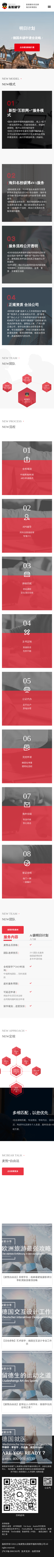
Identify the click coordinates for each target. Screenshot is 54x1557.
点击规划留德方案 (27, 47)
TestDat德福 (15, 1532)
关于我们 (14, 1472)
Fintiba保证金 (27, 1529)
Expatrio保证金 (40, 1529)
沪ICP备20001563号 (11, 1551)
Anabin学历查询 (39, 1526)
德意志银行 (43, 1532)
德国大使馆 (6, 1526)
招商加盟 (40, 1472)
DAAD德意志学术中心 (11, 1529)
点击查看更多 (12, 1183)
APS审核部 (17, 1526)
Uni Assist (27, 1526)
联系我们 (22, 1472)
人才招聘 (31, 1472)
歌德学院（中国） (29, 1532)
